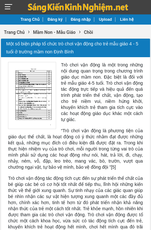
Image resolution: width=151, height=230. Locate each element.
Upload (105, 19)
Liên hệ (127, 19)
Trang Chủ (30, 19)
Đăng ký (55, 19)
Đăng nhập (81, 19)
